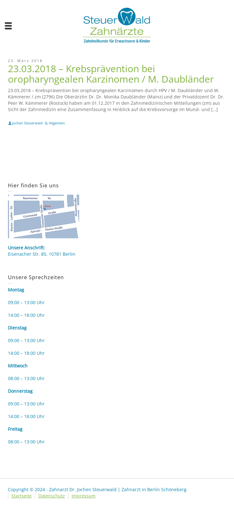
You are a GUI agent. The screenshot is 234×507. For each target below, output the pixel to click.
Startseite (21, 496)
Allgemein (57, 123)
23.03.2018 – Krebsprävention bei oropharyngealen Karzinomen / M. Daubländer (111, 73)
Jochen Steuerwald (27, 123)
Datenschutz (51, 496)
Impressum (84, 496)
